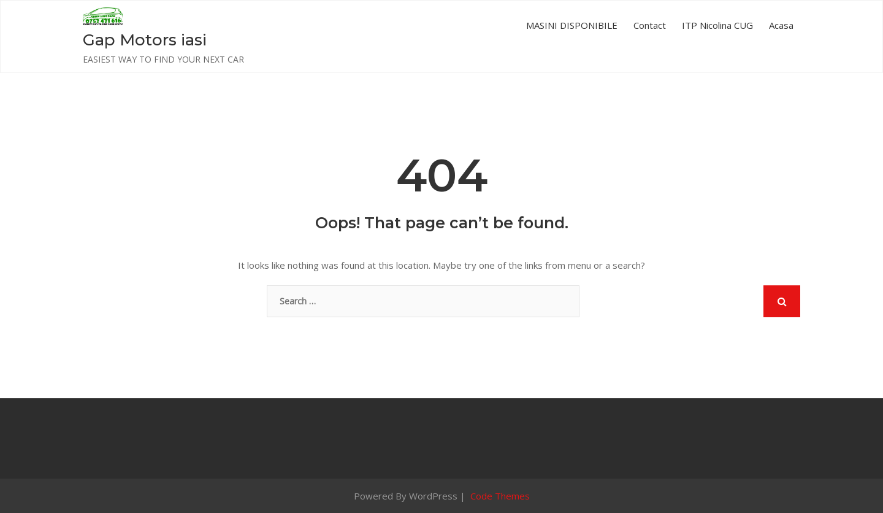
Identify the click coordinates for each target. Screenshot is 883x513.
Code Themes (499, 496)
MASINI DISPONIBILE (571, 25)
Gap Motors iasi (145, 40)
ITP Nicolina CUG (717, 25)
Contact (649, 25)
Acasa (781, 25)
